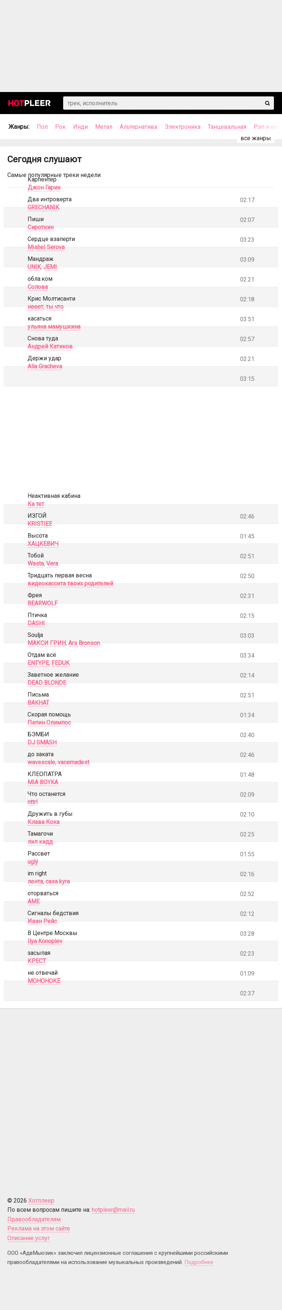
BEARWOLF (43, 603)
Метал (103, 126)
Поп (42, 126)
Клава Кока (43, 821)
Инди (80, 126)
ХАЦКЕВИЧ (43, 543)
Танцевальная (227, 126)
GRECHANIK (43, 207)
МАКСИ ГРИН (47, 643)
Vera (52, 563)
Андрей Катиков (50, 346)
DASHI (36, 623)
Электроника (182, 126)
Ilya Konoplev (45, 941)
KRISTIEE (40, 523)
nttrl (32, 802)
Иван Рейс (42, 921)
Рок (60, 126)
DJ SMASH (42, 742)
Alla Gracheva (45, 366)
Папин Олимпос (49, 722)
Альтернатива (138, 126)
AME (34, 901)
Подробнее (198, 1262)
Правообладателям (34, 1219)
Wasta (36, 563)
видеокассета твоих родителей (70, 583)
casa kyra (58, 881)
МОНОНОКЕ (44, 980)
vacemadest (73, 762)
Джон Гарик (44, 187)
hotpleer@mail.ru (113, 1209)
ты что (55, 306)
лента (35, 881)
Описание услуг (28, 1238)
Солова (38, 286)
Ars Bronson (84, 643)
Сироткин (41, 227)
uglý (33, 861)
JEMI (50, 266)
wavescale (41, 762)
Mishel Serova (46, 247)
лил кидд (40, 841)
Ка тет (36, 503)
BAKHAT (38, 702)
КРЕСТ (37, 960)
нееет (35, 306)
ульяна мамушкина (54, 326)
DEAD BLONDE (47, 682)
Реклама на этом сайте (38, 1228)
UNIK (34, 266)
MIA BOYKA (43, 782)
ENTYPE (38, 662)
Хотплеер (41, 1200)
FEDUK (60, 662)
